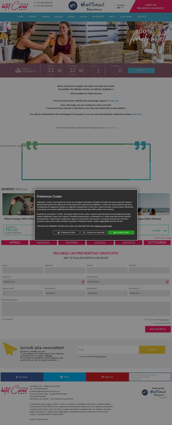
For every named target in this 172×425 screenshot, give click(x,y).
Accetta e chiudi (121, 233)
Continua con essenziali (93, 233)
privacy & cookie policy (103, 226)
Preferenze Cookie (66, 233)
